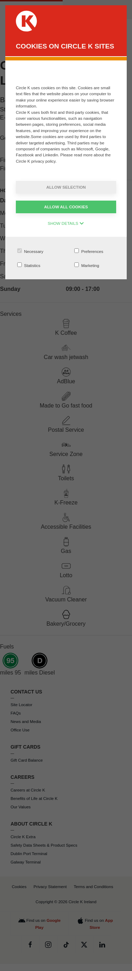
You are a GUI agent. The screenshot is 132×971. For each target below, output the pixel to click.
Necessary (30, 251)
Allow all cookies (66, 206)
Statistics (28, 265)
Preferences (88, 251)
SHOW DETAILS (66, 223)
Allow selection (66, 187)
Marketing (86, 265)
